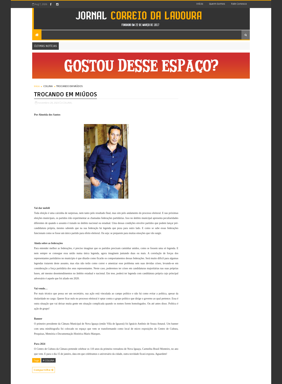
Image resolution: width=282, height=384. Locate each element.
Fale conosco (239, 3)
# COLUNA (48, 360)
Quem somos (217, 3)
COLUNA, (67, 102)
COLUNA (48, 86)
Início (199, 3)
